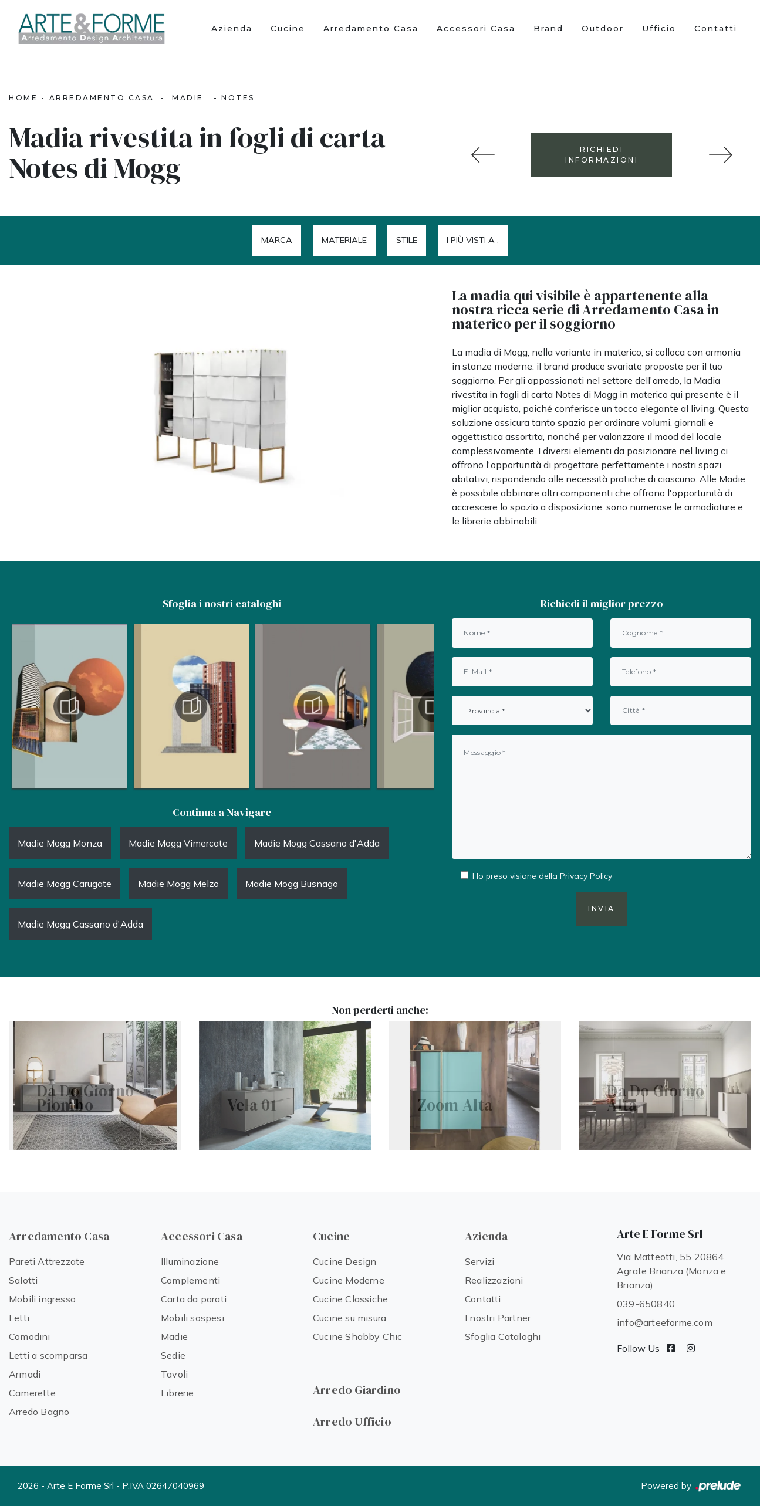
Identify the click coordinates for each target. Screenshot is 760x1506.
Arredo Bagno (39, 1411)
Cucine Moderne (348, 1280)
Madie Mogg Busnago (291, 883)
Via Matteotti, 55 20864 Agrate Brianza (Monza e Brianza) (672, 1271)
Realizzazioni (494, 1280)
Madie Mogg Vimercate (178, 843)
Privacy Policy (586, 876)
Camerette (32, 1393)
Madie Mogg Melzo (178, 883)
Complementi (190, 1280)
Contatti (715, 28)
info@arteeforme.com (664, 1322)
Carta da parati (194, 1299)
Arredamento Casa (370, 28)
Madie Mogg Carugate (65, 883)
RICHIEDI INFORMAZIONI (601, 154)
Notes (238, 97)
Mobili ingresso (42, 1299)
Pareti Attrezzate (47, 1261)
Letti (19, 1318)
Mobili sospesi (192, 1318)
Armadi (24, 1374)
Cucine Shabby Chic (358, 1336)
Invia (601, 908)
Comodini (29, 1336)
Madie (188, 97)
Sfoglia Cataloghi (503, 1336)
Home (23, 97)
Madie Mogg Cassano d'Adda (317, 843)
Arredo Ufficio (352, 1421)
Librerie (177, 1393)
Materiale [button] (344, 240)
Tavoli (174, 1374)
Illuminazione (190, 1261)
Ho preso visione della (542, 876)
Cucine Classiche (350, 1299)
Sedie (173, 1355)
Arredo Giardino (357, 1390)
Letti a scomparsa (48, 1355)
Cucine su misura (349, 1318)
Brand (548, 28)
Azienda (231, 28)
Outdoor (603, 28)
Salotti (23, 1280)
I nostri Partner (498, 1318)
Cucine (288, 28)
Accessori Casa (476, 28)
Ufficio (659, 28)
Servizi (479, 1261)
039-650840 (646, 1303)
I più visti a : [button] (473, 240)
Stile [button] (406, 240)
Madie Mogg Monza (60, 843)
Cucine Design (345, 1261)
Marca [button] (276, 240)
